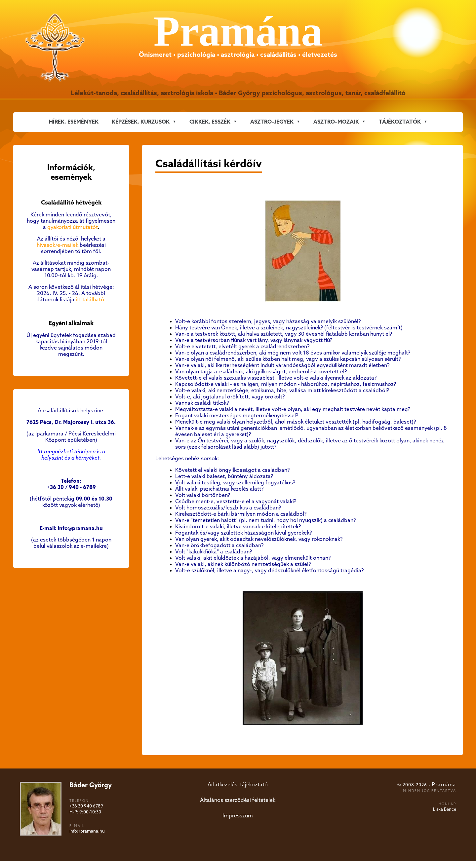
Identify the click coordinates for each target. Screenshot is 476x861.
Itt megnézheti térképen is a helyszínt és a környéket (71, 455)
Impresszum (237, 816)
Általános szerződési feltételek (237, 800)
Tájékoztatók (400, 122)
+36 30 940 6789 (86, 806)
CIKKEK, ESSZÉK (209, 122)
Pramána (444, 785)
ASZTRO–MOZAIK (336, 122)
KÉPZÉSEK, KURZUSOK (141, 122)
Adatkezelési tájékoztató (238, 785)
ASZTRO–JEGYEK (272, 122)
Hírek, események (74, 122)
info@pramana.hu (87, 831)
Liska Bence (444, 809)
